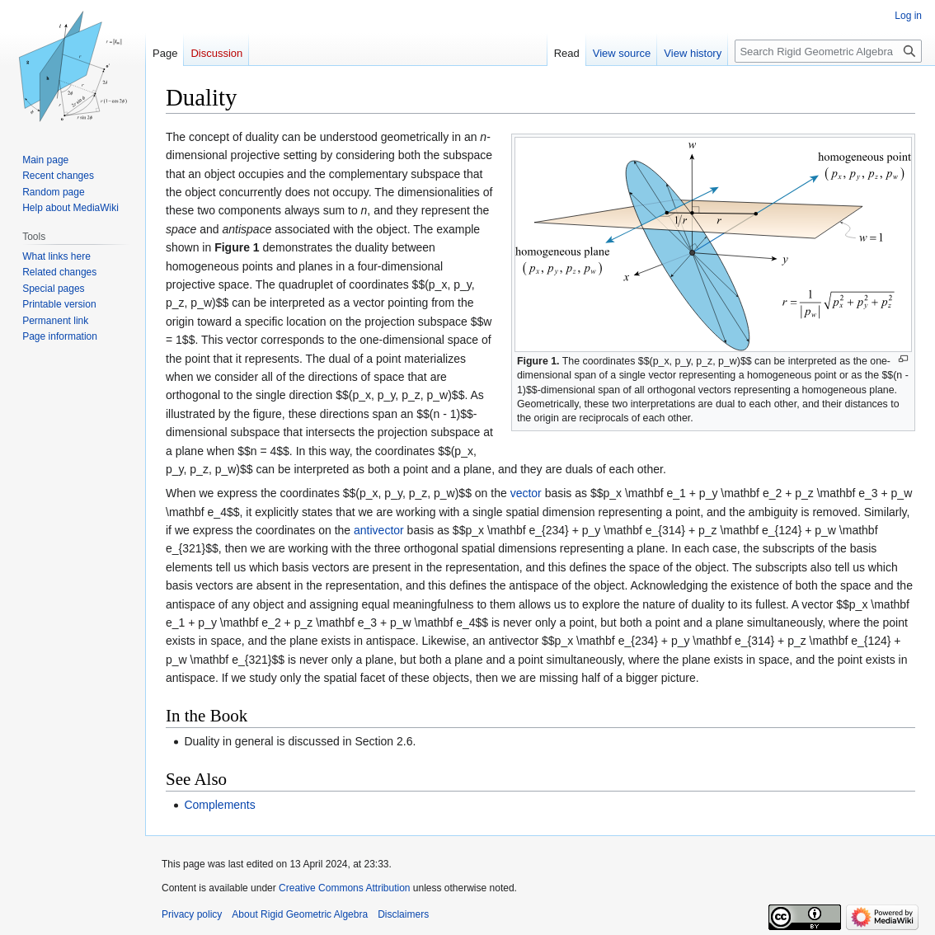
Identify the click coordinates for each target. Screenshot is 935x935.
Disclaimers (403, 914)
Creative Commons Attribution (344, 888)
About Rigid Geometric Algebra (300, 914)
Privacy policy (192, 914)
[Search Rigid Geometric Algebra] (828, 51)
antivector (379, 530)
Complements (219, 804)
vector (526, 493)
